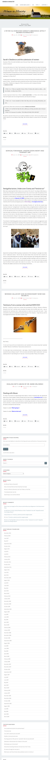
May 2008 (6, 651)
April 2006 (6, 714)
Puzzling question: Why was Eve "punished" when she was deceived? (19, 738)
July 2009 (6, 614)
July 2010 (6, 583)
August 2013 (7, 548)
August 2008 (7, 643)
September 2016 (7, 543)
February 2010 (7, 596)
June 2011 (6, 572)
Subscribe (6, 449)
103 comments (34, 154)
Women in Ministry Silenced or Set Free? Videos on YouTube (17, 489)
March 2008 (6, 656)
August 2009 (7, 611)
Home (17, 4)
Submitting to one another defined (12, 494)
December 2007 (7, 664)
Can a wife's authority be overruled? (12, 733)
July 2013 (6, 551)
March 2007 (6, 687)
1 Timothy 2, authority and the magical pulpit (22, 514)
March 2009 (6, 625)
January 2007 (7, 693)
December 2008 (7, 632)
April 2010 (6, 590)
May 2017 (6, 541)
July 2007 (6, 677)
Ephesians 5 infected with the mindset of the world (15, 741)
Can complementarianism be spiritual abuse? (14, 728)
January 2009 (7, 630)
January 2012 (7, 559)
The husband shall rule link (10, 492)
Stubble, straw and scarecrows (11, 736)
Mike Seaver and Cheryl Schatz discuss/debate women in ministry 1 (19, 752)
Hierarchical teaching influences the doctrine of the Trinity (17, 746)
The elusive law (7, 731)
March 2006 (6, 716)
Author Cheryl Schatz (24, 4)
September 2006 (7, 703)
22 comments (34, 298)
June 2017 (6, 538)
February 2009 (7, 627)
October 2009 (7, 606)
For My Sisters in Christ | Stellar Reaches (13, 510)
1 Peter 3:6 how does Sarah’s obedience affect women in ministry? (25, 31)
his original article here (37, 201)
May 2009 (6, 619)
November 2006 (7, 698)
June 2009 (6, 617)
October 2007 (7, 669)
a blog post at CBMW (19, 198)
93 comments (34, 35)
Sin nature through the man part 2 (11, 749)
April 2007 (6, 685)
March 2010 (6, 593)
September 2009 (7, 609)
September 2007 (7, 672)
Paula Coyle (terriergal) (9, 506)
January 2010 (7, 598)
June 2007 (6, 680)
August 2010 (7, 580)
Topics (37, 4)
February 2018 (7, 535)
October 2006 (7, 701)
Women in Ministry (8, 1)
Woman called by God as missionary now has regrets (25, 294)
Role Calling (27, 201)
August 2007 (7, 674)
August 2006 (7, 706)
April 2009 (6, 622)
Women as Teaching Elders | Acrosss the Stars (14, 520)
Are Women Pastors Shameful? (11, 484)
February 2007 (7, 690)
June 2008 (6, 648)
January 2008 (7, 661)
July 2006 (6, 708)
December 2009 (7, 601)
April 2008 (6, 653)
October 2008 (7, 638)
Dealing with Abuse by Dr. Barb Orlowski (25, 384)
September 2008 (7, 640)
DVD (33, 4)
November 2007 (7, 666)
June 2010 (6, 585)
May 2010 (6, 588)
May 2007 (6, 682)
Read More (25, 124)
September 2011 (7, 567)
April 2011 (6, 575)
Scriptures (44, 4)
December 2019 (7, 533)
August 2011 (7, 569)
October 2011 (7, 564)
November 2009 (7, 604)
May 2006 (6, 711)
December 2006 (7, 695)
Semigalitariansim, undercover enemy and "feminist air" (25, 151)
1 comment (34, 386)
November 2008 (7, 635)
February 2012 (7, 556)
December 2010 (7, 577)
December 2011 (7, 562)
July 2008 (6, 646)
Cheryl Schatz (25, 35)
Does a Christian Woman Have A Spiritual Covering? (15, 486)
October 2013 (7, 546)
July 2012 (6, 554)
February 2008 (7, 659)
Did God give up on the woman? (11, 744)
